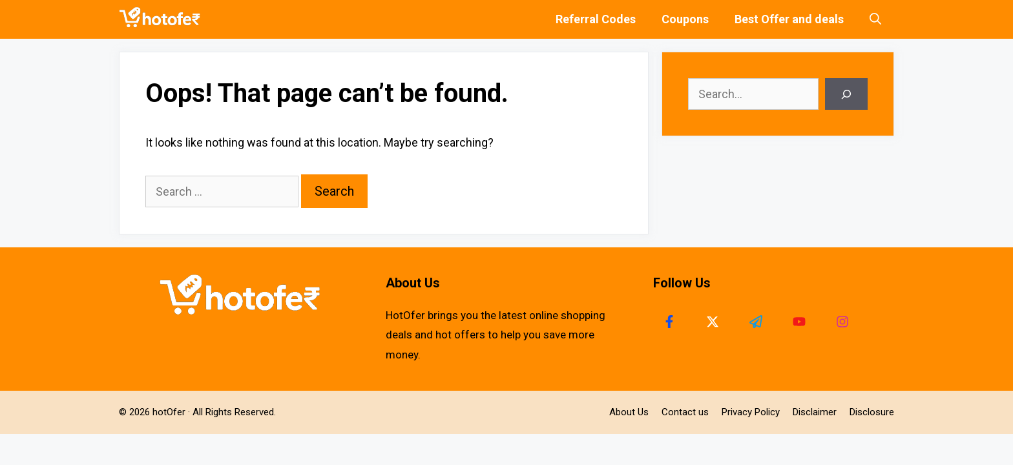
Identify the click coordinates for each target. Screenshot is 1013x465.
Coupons (685, 19)
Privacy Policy (751, 412)
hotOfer (168, 412)
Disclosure (872, 412)
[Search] (846, 94)
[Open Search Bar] (875, 19)
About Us (629, 412)
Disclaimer (815, 412)
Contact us (685, 412)
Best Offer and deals (789, 19)
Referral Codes (596, 19)
